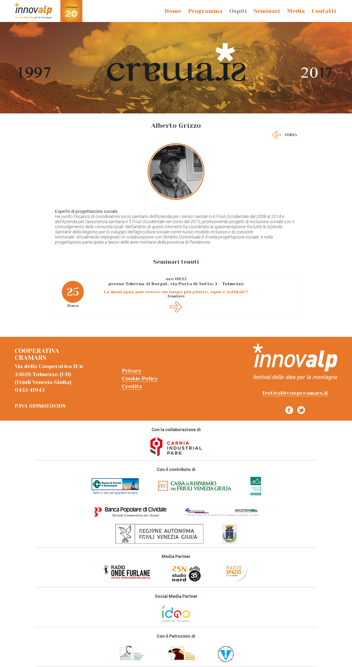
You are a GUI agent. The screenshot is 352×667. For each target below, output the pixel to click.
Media (296, 11)
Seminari (267, 11)
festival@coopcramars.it (295, 393)
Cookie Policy (140, 378)
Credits (132, 386)
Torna (291, 135)
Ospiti (238, 11)
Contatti (324, 11)
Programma (205, 11)
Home (173, 11)
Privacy (132, 371)
